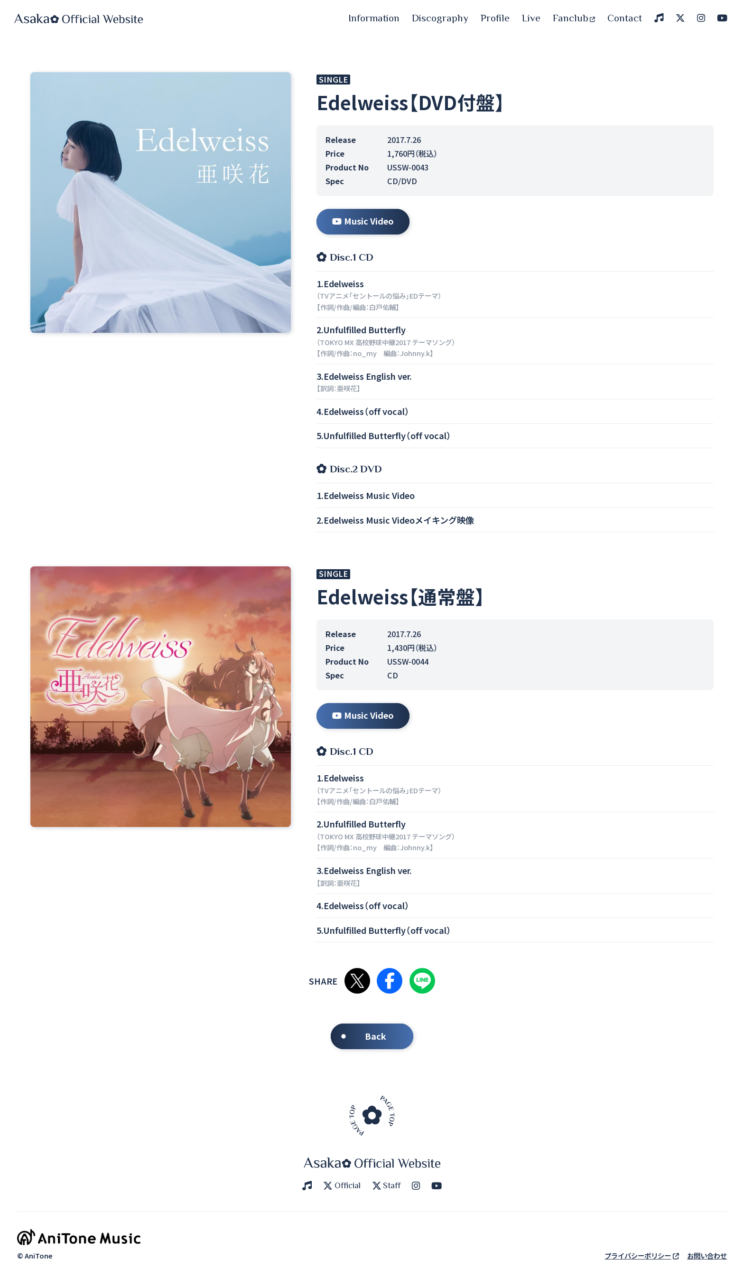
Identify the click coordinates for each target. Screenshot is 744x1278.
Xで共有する (357, 981)
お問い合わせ (707, 1255)
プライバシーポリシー (641, 1255)
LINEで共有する (422, 981)
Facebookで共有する (389, 981)
